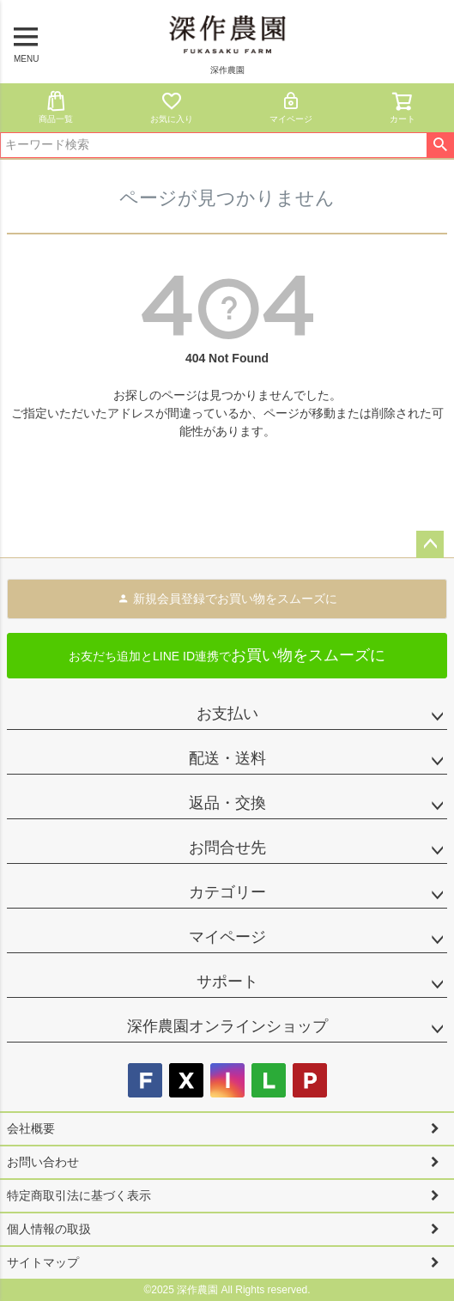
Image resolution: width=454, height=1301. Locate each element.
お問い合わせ (43, 1162)
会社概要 (31, 1128)
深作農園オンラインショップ (227, 1026)
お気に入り (171, 107)
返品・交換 (227, 803)
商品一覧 (56, 107)
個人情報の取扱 (49, 1229)
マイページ (290, 107)
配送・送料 (227, 758)
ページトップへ (430, 544)
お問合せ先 (227, 847)
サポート (227, 981)
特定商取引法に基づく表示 (79, 1195)
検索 (440, 145)
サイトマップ (43, 1262)
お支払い (227, 713)
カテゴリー (227, 892)
